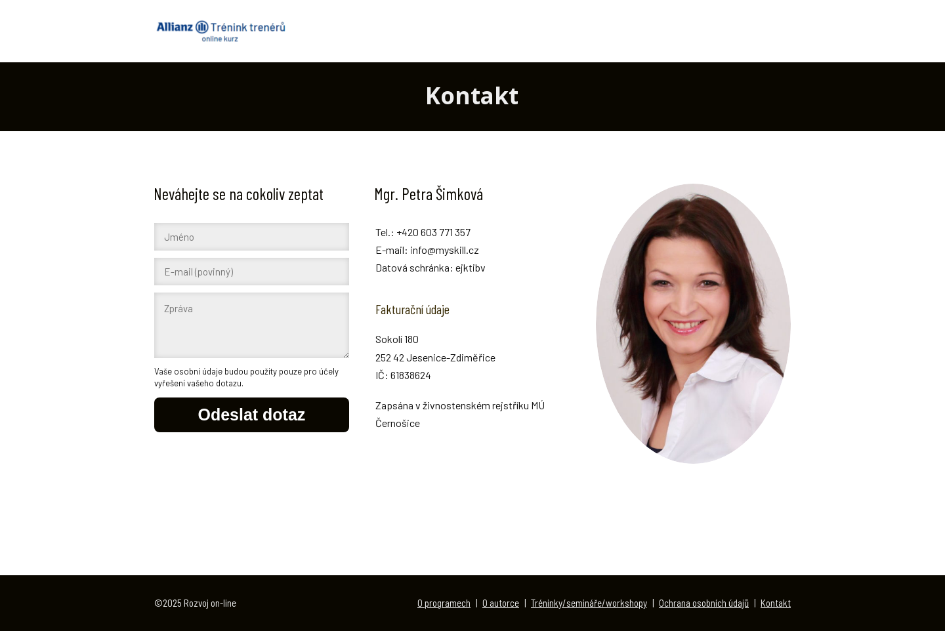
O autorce (500, 603)
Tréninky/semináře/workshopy (589, 603)
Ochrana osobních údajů (704, 603)
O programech (444, 603)
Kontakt (776, 603)
